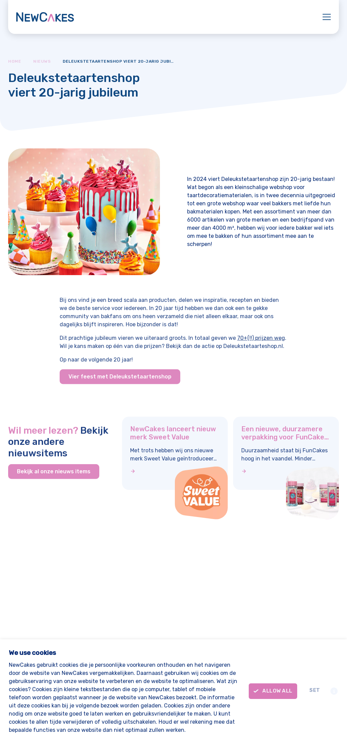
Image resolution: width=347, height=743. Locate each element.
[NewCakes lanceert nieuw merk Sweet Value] (175, 471)
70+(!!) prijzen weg (261, 342)
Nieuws (41, 61)
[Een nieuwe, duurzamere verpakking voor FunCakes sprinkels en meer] (286, 471)
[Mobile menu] (326, 15)
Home (14, 61)
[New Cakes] (45, 17)
